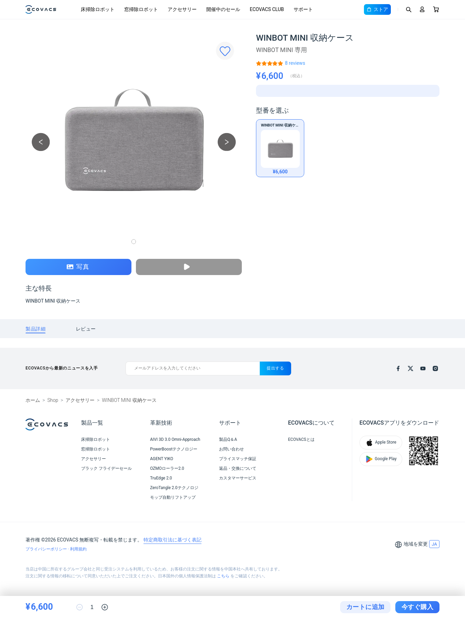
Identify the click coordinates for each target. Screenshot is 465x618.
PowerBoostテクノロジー (173, 449)
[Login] (422, 9)
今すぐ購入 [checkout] (418, 606)
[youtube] (423, 368)
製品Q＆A (228, 439)
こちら (223, 576)
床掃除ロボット (98, 9)
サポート (303, 9)
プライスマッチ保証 (237, 458)
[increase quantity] (105, 607)
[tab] (36, 328)
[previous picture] (41, 142)
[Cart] (436, 9)
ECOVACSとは (301, 439)
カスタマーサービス (237, 478)
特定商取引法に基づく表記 (172, 540)
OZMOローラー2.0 (167, 468)
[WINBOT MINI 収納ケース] (295, 63)
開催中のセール (223, 9)
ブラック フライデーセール (106, 468)
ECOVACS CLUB (267, 9)
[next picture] (227, 142)
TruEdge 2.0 (161, 478)
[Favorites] (225, 51)
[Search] (408, 9)
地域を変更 (416, 544)
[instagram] (435, 368)
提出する (275, 368)
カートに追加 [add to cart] (365, 606)
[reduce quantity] (79, 607)
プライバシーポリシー (47, 549)
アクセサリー (182, 9)
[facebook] (398, 368)
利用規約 (78, 549)
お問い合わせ (231, 449)
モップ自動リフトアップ (173, 497)
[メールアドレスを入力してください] (193, 368)
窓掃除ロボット (141, 9)
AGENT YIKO (161, 458)
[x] (410, 368)
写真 (78, 267)
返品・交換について (237, 468)
